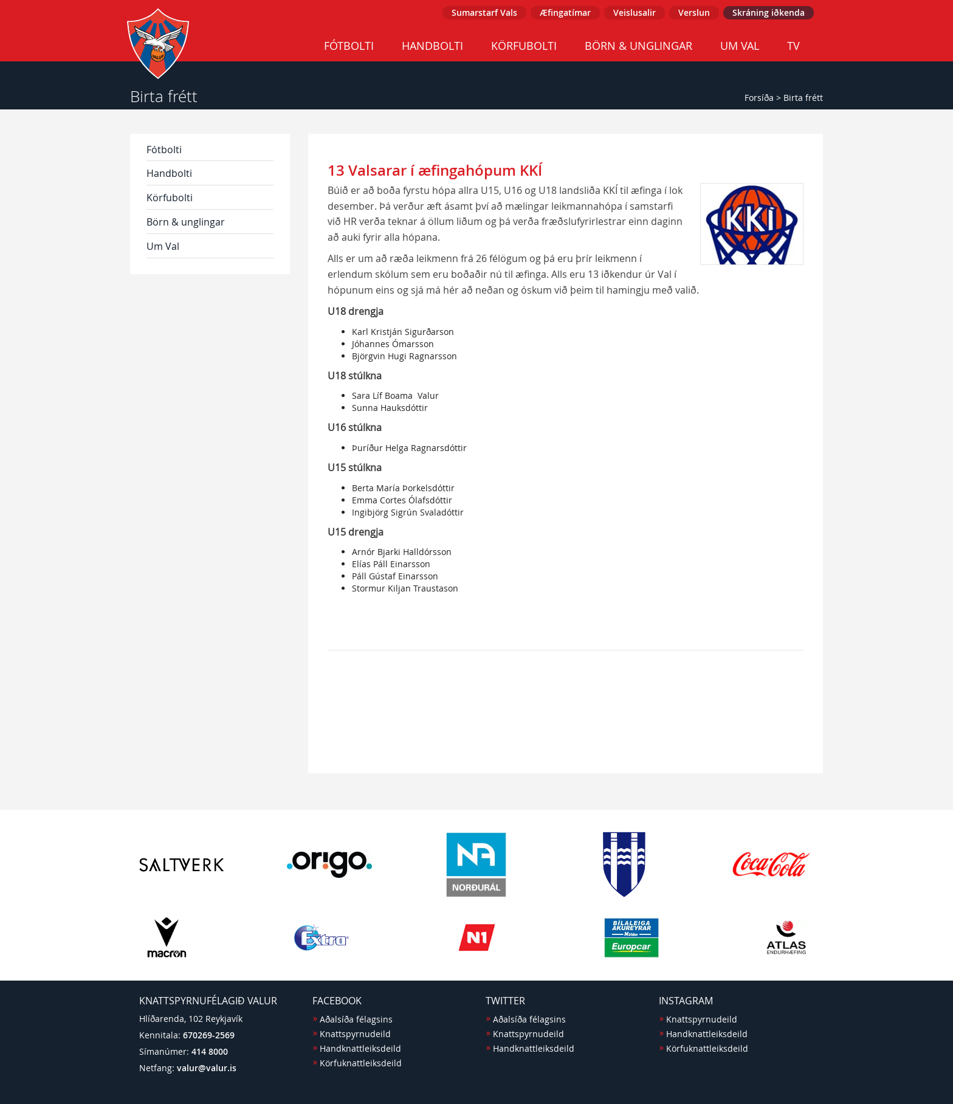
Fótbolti (349, 45)
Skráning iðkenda (768, 12)
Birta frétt (803, 97)
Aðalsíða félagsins (356, 1019)
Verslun (694, 12)
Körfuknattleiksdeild (361, 1063)
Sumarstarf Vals (484, 12)
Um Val (739, 45)
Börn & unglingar (638, 45)
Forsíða (759, 97)
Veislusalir (634, 12)
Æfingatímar (565, 12)
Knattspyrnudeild (355, 1034)
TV (793, 45)
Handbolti (432, 45)
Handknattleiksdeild (360, 1048)
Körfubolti (524, 45)
